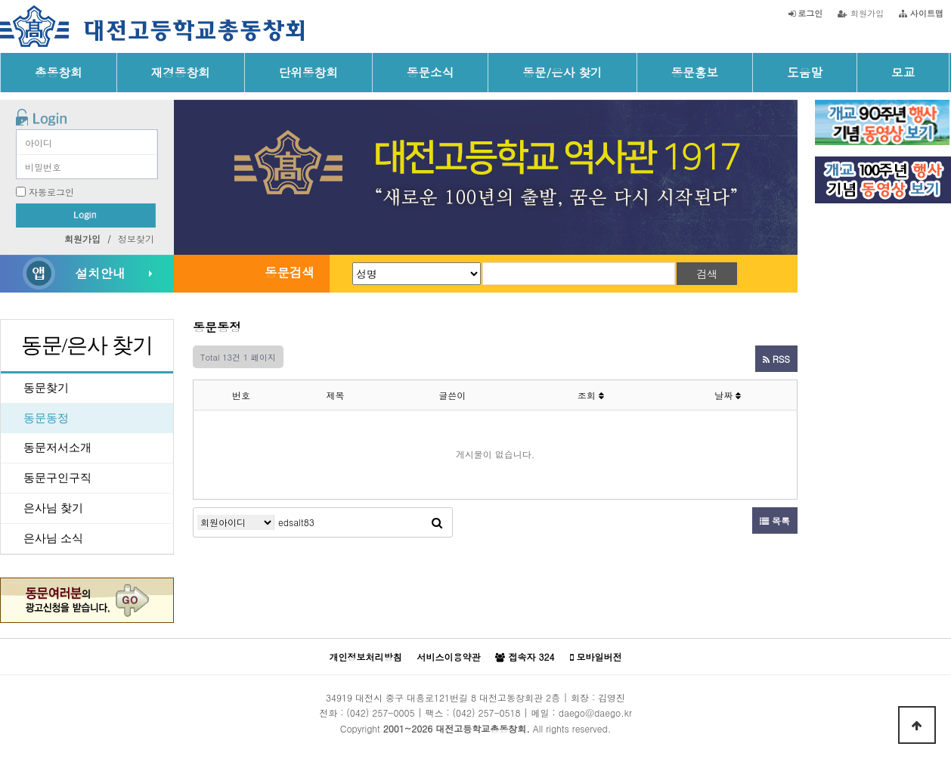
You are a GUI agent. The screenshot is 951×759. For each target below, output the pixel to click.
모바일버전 (596, 657)
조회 (591, 395)
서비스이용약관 (448, 656)
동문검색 (289, 272)
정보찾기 (136, 238)
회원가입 (861, 13)
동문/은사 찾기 (562, 72)
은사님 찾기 (53, 508)
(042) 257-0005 (380, 712)
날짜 (727, 395)
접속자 (524, 657)
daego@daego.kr (595, 712)
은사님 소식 (53, 538)
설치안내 (100, 273)
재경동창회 (180, 72)
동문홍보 (695, 72)
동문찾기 (46, 388)
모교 (903, 72)
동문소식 (430, 72)
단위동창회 (308, 72)
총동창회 (58, 72)
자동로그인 (51, 191)
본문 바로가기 (0, 0)
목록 (775, 520)
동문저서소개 (57, 447)
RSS (776, 358)
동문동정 (46, 418)
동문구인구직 (57, 478)
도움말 (804, 72)
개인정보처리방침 (365, 656)
